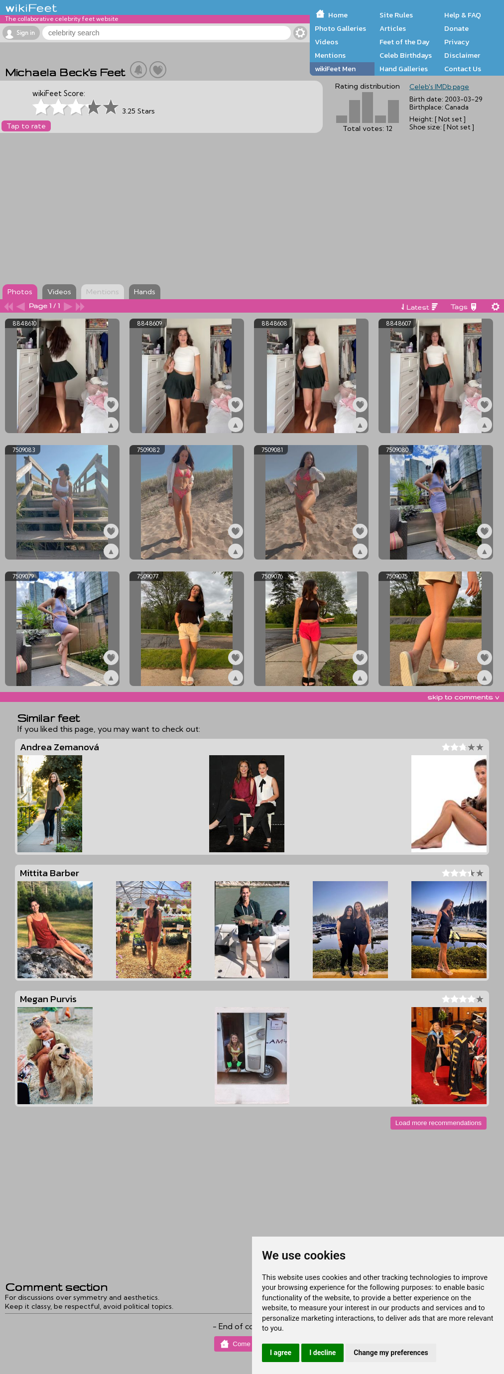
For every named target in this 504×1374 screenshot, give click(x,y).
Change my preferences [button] (391, 1353)
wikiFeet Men (335, 68)
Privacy (457, 41)
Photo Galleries (340, 28)
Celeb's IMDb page (439, 87)
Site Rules (396, 14)
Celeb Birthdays (405, 55)
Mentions (330, 55)
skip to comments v (463, 697)
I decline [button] (322, 1353)
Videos (326, 41)
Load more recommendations (438, 1123)
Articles (392, 28)
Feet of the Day (404, 41)
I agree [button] (280, 1353)
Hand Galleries (403, 68)
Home (338, 14)
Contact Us (462, 68)
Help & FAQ (462, 14)
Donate (456, 28)
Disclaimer (462, 55)
